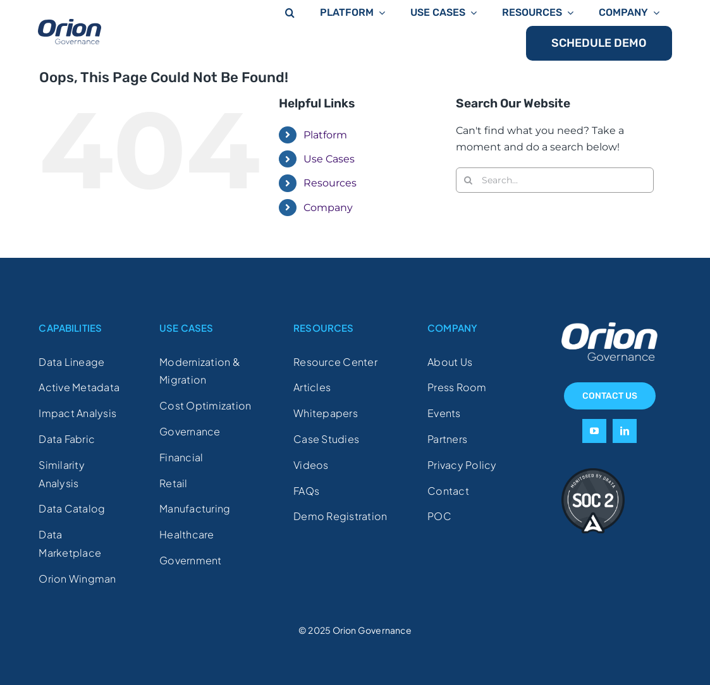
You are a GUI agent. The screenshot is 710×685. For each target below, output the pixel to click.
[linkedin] (625, 431)
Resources (330, 183)
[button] (289, 11)
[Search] (468, 180)
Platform (325, 135)
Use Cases (329, 159)
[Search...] (555, 180)
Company (328, 208)
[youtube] (594, 431)
